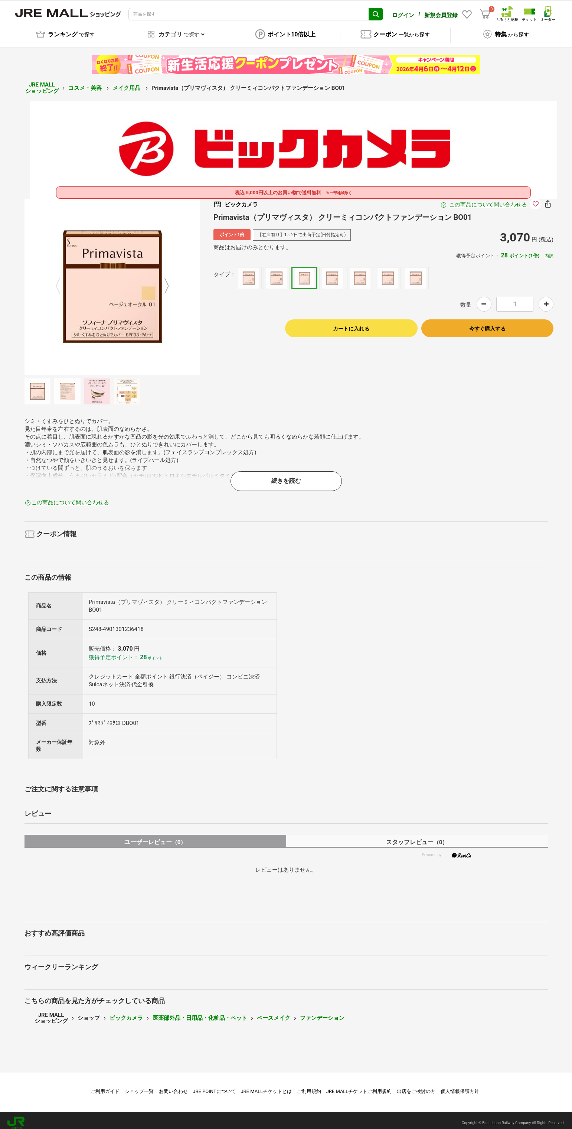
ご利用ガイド (105, 1086)
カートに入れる (351, 323)
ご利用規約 (309, 1086)
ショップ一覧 (139, 1086)
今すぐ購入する (487, 323)
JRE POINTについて (214, 1086)
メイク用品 (127, 82)
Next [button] (162, 281)
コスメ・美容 (85, 82)
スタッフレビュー (417, 836)
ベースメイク (273, 1012)
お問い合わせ (173, 1086)
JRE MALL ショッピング (42, 82)
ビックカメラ (126, 1012)
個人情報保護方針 (460, 1086)
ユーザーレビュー (155, 836)
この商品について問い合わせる (488, 199)
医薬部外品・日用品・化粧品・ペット (200, 1012)
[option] (112, 281)
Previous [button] (62, 281)
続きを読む (286, 475)
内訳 (549, 250)
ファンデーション (322, 1012)
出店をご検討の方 (416, 1086)
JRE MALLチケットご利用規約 (359, 1086)
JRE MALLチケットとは (266, 1086)
